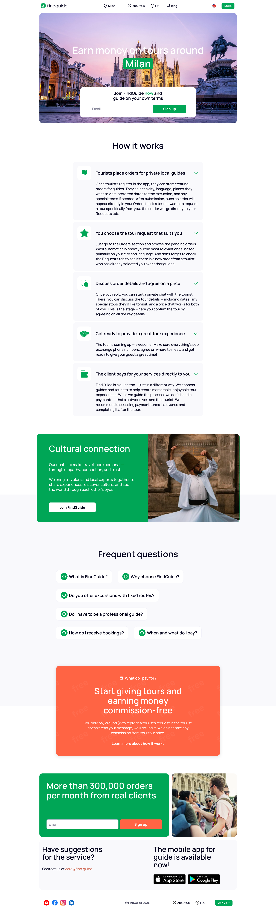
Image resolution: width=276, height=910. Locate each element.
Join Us (222, 902)
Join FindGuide (72, 507)
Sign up (169, 108)
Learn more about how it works (138, 743)
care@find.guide (78, 868)
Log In (228, 5)
